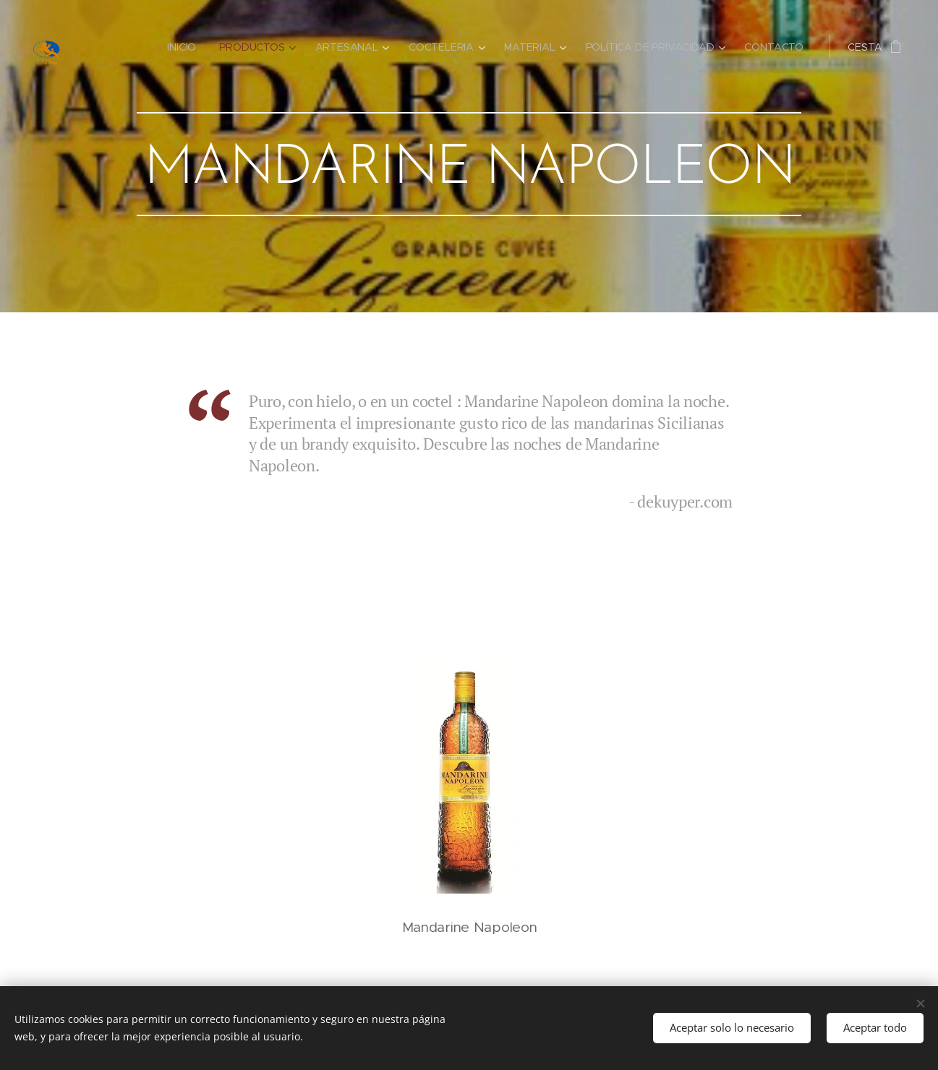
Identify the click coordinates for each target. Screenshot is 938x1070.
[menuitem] (185, 47)
